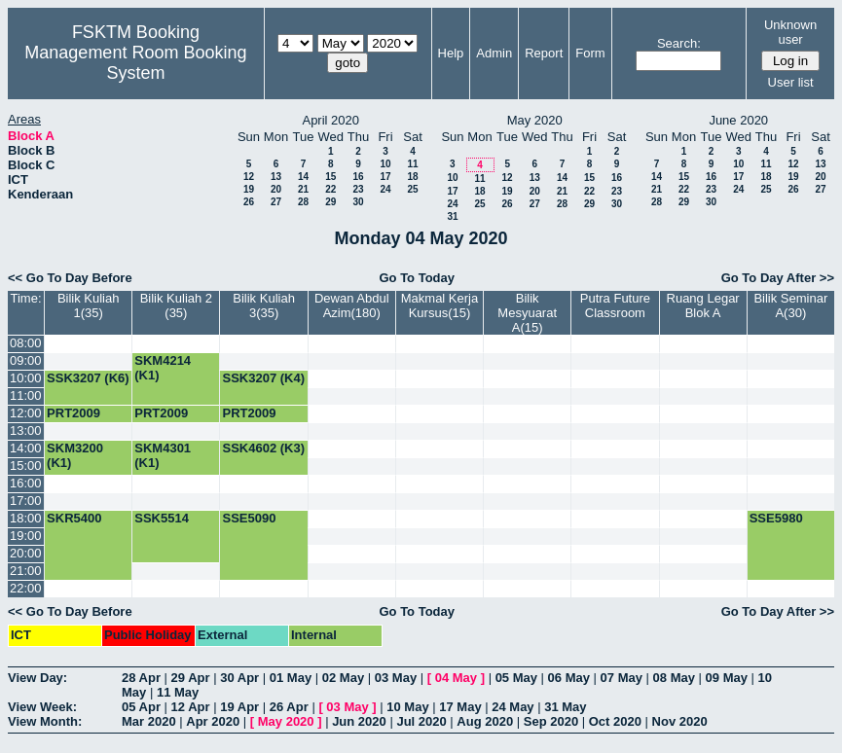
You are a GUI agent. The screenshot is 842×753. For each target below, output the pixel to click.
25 (412, 189)
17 (385, 176)
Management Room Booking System (135, 63)
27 (276, 202)
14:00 (26, 448)
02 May (343, 677)
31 (452, 216)
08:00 (26, 343)
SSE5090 (248, 518)
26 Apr (289, 706)
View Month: (45, 721)
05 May (516, 677)
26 (248, 202)
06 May (569, 677)
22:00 (26, 588)
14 (303, 176)
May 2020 (286, 721)
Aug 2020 (485, 721)
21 (303, 189)
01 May (290, 677)
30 (357, 202)
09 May (727, 677)
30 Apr (239, 677)
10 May (407, 706)
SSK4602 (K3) (263, 448)
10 (385, 164)
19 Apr (239, 706)
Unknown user (790, 32)
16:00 (26, 483)
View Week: (42, 706)
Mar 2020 (149, 721)
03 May (396, 677)
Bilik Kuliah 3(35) (264, 305)
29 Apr (190, 677)
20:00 (26, 553)
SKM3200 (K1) (75, 455)
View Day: (37, 677)
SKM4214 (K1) (162, 367)
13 (276, 176)
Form (589, 53)
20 (276, 189)
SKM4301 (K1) (162, 455)
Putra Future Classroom (615, 305)
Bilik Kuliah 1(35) (88, 305)
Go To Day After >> (777, 277)
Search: (679, 43)
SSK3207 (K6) (88, 378)
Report (544, 53)
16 (357, 176)
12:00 (26, 413)
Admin (494, 53)
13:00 (26, 430)
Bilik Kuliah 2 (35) (176, 305)
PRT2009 (73, 413)
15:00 (26, 465)
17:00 (26, 500)
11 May (178, 692)
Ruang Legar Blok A (703, 305)
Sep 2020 (551, 721)
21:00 (26, 570)
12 (248, 176)
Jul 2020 (421, 721)
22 (330, 189)
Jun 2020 (359, 721)
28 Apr (141, 677)
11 (412, 164)
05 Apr (141, 706)
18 (412, 176)
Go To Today (417, 277)
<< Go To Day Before (70, 277)
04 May (456, 677)
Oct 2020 (615, 721)
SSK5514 (161, 518)
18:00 (26, 518)
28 (303, 202)
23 (357, 189)
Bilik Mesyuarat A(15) (527, 313)
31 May (565, 706)
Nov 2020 (680, 721)
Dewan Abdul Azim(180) (351, 305)
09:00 (26, 360)
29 (330, 202)
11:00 (26, 395)
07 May (621, 677)
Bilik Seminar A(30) (790, 305)
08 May (674, 677)
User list (791, 82)
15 (330, 176)
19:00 (26, 535)
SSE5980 (776, 518)
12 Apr (190, 706)
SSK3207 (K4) (263, 378)
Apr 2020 (212, 721)
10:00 (26, 378)
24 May (512, 706)
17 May (460, 706)
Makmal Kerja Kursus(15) (439, 305)
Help (451, 53)
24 (385, 189)
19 (248, 189)
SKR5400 (74, 518)
